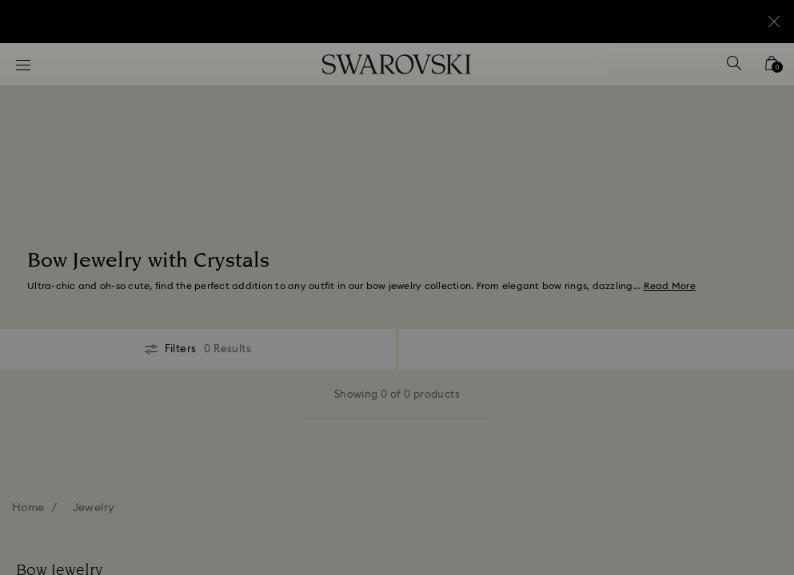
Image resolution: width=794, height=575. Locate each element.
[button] (660, 194)
